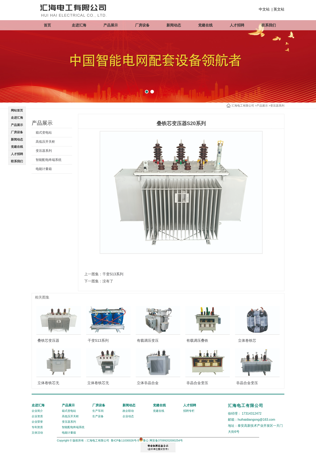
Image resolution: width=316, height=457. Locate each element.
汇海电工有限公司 (243, 105)
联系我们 (268, 25)
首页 (47, 25)
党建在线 (205, 25)
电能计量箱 (44, 169)
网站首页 (17, 110)
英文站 (278, 9)
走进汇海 (79, 25)
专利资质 (37, 427)
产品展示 (110, 25)
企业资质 (37, 416)
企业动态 (128, 416)
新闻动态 (173, 25)
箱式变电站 (44, 132)
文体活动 (37, 432)
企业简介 (37, 410)
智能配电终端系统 (48, 159)
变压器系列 (277, 105)
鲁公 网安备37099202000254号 (161, 440)
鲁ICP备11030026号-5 (125, 440)
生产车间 (98, 410)
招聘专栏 (188, 410)
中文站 (264, 9)
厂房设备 (142, 25)
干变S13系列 (112, 274)
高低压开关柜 (45, 141)
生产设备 (98, 416)
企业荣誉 (37, 421)
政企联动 (128, 410)
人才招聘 (237, 25)
